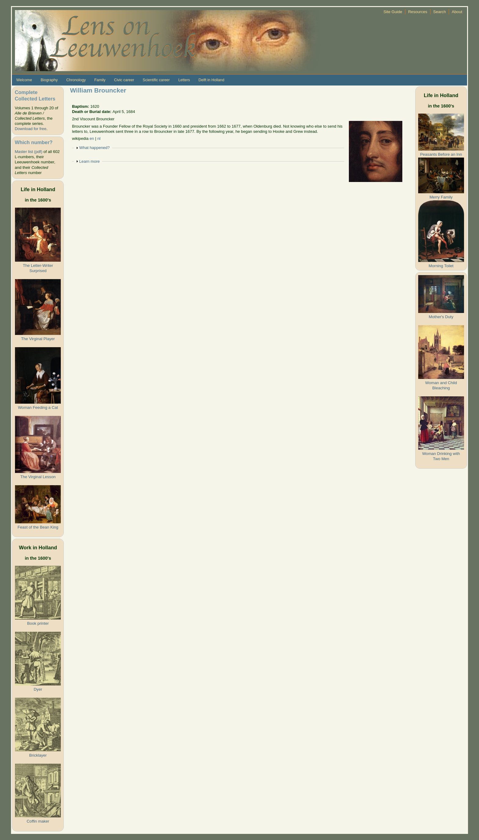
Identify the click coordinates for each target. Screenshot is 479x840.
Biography (49, 80)
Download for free (30, 128)
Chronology (76, 80)
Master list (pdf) (28, 151)
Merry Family (441, 197)
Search (439, 11)
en (92, 138)
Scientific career (156, 80)
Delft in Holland (211, 80)
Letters (184, 80)
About (457, 11)
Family (100, 80)
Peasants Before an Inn (441, 154)
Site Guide (392, 11)
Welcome (24, 80)
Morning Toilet (441, 266)
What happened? (94, 147)
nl (99, 138)
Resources (417, 11)
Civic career (124, 80)
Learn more (89, 161)
